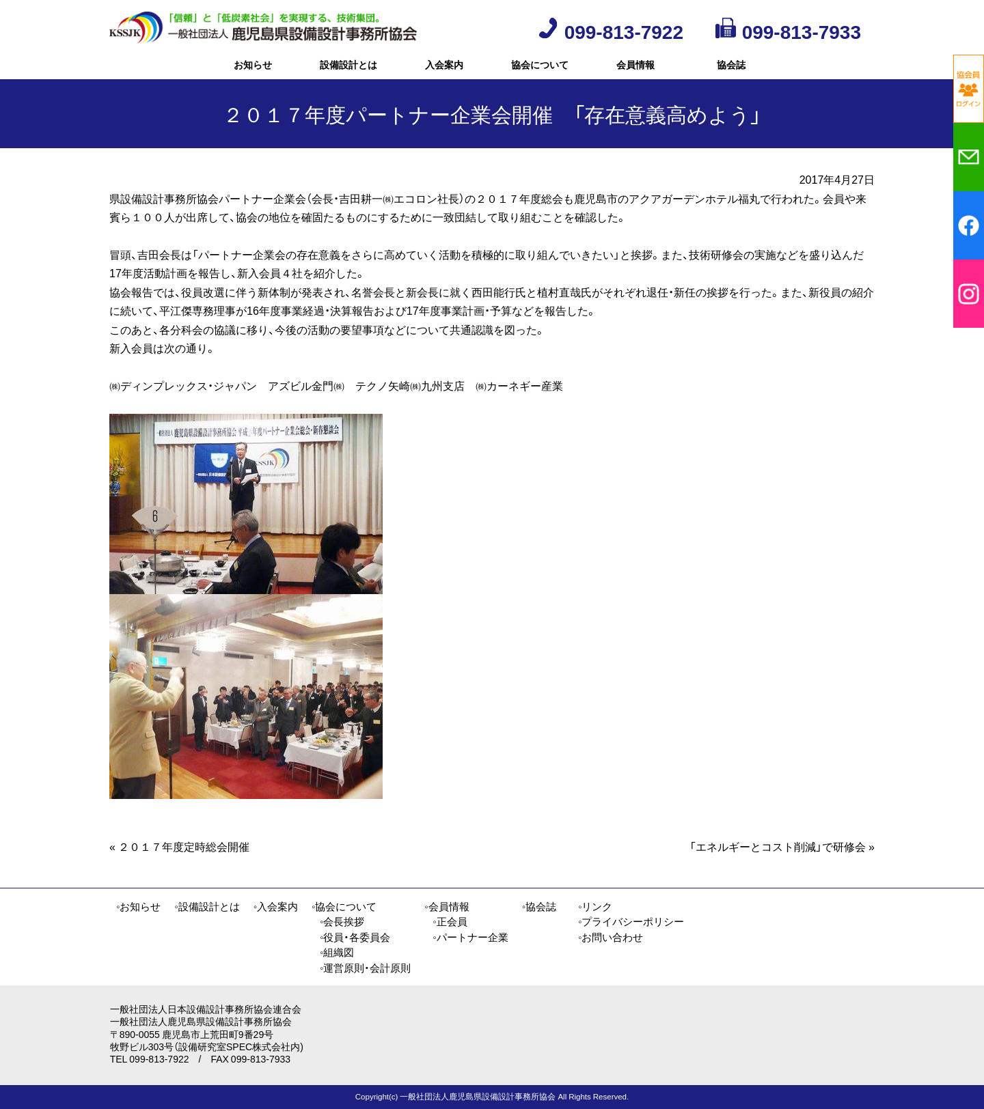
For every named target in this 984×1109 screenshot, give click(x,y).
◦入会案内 (276, 906)
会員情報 (635, 71)
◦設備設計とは (206, 906)
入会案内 (444, 71)
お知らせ (253, 71)
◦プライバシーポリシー (631, 921)
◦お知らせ (138, 906)
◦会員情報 (446, 906)
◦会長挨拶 (342, 921)
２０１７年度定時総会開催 (179, 860)
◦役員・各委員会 (355, 936)
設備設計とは (348, 71)
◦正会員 (450, 921)
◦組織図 (337, 951)
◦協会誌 (539, 906)
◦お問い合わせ (610, 936)
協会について (540, 71)
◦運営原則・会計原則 (365, 967)
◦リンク (595, 906)
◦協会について (344, 906)
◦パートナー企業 (470, 936)
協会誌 (731, 71)
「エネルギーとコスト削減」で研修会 (782, 860)
